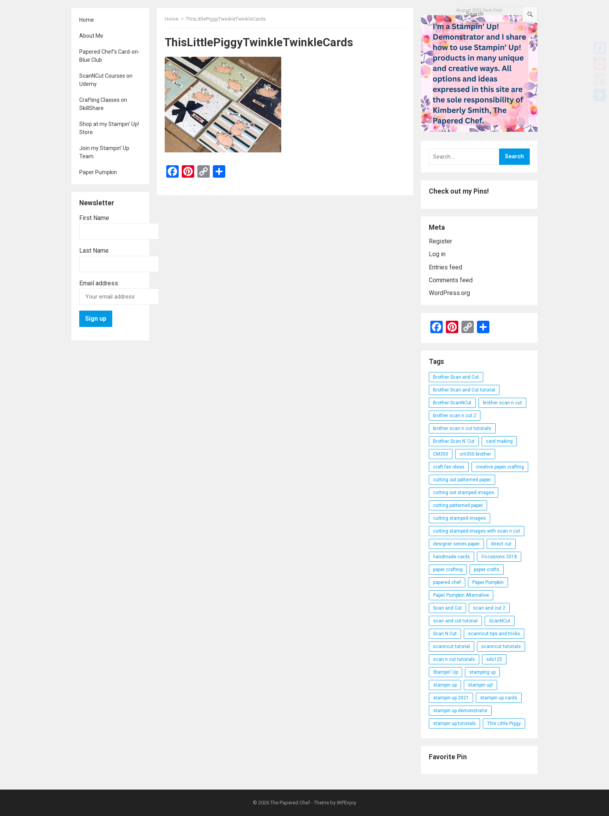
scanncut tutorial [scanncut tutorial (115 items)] (451, 646)
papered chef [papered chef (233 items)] (447, 582)
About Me (91, 36)
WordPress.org (449, 293)
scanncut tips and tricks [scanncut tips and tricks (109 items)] (494, 633)
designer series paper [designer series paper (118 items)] (456, 544)
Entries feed (445, 267)
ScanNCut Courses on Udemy (105, 80)
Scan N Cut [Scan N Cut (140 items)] (445, 633)
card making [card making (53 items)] (499, 441)
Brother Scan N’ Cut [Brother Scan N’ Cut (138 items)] (454, 441)
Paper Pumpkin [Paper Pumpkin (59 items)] (488, 582)
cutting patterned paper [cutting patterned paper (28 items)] (458, 505)
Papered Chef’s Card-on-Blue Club (109, 56)
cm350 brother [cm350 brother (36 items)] (475, 454)
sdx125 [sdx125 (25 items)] (494, 659)
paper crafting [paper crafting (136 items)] (448, 569)
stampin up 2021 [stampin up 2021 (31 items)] (451, 698)
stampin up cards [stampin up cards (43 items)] (498, 698)
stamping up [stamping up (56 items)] (482, 672)
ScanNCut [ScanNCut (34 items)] (499, 621)
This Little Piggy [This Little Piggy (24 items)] (504, 723)
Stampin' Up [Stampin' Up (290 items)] (445, 672)
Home (86, 20)
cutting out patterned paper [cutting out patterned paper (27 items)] (462, 479)
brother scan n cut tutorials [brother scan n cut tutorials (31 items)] (462, 428)
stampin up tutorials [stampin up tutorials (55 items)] (454, 723)
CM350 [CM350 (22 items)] (440, 454)
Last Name (94, 250)
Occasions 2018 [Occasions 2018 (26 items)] (499, 556)
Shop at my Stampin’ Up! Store (109, 128)
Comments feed (451, 280)
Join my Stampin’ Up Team (104, 152)
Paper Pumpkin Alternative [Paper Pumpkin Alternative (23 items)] (461, 595)
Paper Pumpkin (98, 172)
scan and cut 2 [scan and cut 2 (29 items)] (489, 608)
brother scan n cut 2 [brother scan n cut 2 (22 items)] (454, 415)
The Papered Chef (290, 803)
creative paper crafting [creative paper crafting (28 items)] (500, 467)
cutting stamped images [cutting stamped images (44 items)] (459, 518)
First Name (94, 218)
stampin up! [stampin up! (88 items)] (480, 685)
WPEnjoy (346, 803)
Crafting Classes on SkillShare (103, 104)
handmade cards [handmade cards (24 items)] (451, 556)
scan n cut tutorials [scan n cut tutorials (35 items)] (454, 659)
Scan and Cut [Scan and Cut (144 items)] (447, 608)
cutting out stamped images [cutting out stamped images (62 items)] (463, 492)
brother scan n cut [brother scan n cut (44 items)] (502, 402)
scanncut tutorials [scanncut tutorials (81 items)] (501, 646)
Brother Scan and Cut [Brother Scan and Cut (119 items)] (456, 377)
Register (440, 241)
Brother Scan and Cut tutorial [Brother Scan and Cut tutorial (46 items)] (464, 390)
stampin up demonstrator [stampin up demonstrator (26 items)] (460, 710)
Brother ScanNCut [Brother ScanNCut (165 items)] (452, 402)
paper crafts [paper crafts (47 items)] (486, 569)
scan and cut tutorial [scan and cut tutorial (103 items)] (455, 621)
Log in (437, 254)
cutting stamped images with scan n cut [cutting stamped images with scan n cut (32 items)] (476, 531)
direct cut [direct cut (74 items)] (501, 544)
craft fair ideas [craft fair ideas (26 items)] (449, 467)
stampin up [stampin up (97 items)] (445, 685)
